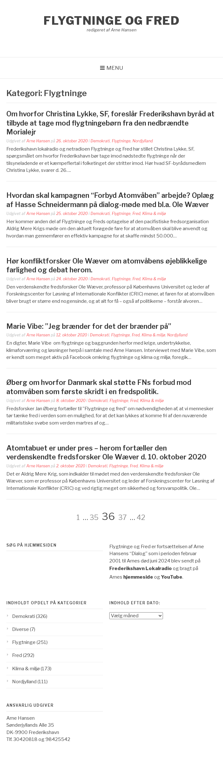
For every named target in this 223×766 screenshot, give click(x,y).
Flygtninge (121, 141)
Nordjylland (142, 141)
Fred (136, 213)
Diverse (20, 629)
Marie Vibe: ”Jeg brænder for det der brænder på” (88, 326)
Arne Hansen (38, 141)
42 (141, 517)
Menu (114, 68)
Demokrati (100, 141)
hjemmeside (138, 577)
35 (94, 517)
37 (122, 517)
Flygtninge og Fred (111, 21)
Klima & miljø (154, 213)
